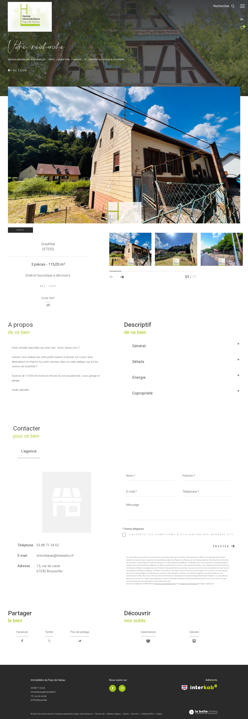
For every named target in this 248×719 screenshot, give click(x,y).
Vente (51, 59)
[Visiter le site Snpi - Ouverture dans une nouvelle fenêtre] (184, 687)
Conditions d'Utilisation (188, 584)
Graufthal (64, 59)
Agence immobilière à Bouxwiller (26, 59)
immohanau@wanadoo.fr (55, 555)
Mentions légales (114, 714)
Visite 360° (48, 298)
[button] (122, 277)
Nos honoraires (86, 714)
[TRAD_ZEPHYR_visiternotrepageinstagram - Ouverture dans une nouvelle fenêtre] (122, 688)
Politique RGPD (147, 714)
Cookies (159, 714)
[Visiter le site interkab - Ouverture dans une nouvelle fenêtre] (203, 687)
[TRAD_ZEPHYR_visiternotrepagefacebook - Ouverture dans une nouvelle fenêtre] (112, 688)
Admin (126, 714)
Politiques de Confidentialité (165, 584)
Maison (77, 59)
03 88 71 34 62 (47, 545)
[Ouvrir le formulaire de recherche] (224, 6)
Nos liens (135, 714)
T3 (85, 59)
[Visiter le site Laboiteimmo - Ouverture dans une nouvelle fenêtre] (203, 712)
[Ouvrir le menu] (242, 6)
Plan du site (100, 714)
